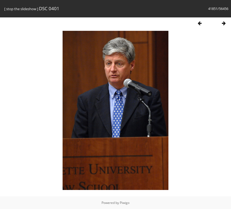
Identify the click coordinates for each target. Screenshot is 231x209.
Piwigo (124, 202)
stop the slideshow (21, 8)
